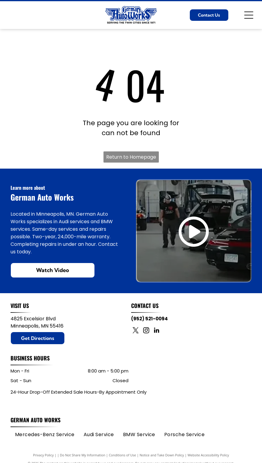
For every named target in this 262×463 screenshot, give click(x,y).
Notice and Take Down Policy (162, 455)
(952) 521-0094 (149, 319)
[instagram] (146, 331)
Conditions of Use (122, 455)
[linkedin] (156, 331)
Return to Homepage (131, 157)
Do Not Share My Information (82, 455)
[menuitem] (45, 435)
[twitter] (135, 331)
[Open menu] (248, 15)
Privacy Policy (43, 455)
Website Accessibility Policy (208, 455)
